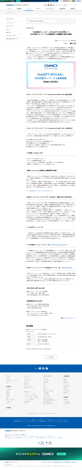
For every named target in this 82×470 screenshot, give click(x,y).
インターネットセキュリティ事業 (16, 5)
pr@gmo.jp (46, 315)
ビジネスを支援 (25, 466)
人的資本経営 (46, 382)
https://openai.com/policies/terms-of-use (44, 190)
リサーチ (44, 466)
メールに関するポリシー (50, 420)
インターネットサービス (9, 466)
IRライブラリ (66, 384)
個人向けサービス (64, 466)
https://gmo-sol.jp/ (67, 267)
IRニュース (8, 29)
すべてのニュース (10, 22)
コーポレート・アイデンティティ (12, 381)
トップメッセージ (9, 389)
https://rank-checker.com (48, 51)
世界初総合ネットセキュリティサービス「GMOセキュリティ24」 (15, 437)
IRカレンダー (66, 389)
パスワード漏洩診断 (30, 437)
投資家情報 (62, 9)
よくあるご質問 (67, 391)
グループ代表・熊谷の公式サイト (32, 414)
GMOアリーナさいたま (47, 398)
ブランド (9, 9)
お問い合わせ (31, 422)
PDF (66, 43)
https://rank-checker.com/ (58, 244)
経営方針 (65, 381)
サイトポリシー (17, 420)
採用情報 (72, 9)
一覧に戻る (51, 357)
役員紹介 (8, 395)
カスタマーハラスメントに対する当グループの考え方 (58, 422)
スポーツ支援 (46, 395)
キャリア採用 (66, 402)
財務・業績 (66, 382)
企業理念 (8, 379)
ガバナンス (45, 388)
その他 (25, 403)
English (64, 5)
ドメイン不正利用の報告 (40, 422)
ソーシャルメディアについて (62, 420)
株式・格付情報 (67, 386)
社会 (44, 386)
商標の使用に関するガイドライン (20, 422)
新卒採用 (65, 400)
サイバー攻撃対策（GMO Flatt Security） (40, 438)
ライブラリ (8, 403)
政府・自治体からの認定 (48, 404)
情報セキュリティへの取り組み (38, 420)
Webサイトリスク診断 (38, 437)
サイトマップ (58, 5)
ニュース (28, 9)
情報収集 (49, 466)
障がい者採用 (67, 404)
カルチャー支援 (46, 397)
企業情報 (19, 9)
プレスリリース (9, 26)
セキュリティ (32, 466)
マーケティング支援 (39, 466)
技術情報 (8, 408)
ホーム (7, 12)
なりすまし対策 (50, 438)
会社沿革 (8, 396)
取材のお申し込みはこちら (69, 318)
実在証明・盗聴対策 (8, 438)
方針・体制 (45, 379)
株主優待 (65, 388)
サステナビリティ (49, 9)
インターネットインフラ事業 (29, 395)
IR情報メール (66, 393)
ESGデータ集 (46, 389)
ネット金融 (53, 466)
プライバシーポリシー (26, 420)
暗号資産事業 (26, 402)
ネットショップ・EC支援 (18, 466)
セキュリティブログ (37, 5)
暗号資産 (58, 466)
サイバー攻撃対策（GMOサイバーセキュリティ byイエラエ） (22, 438)
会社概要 (8, 391)
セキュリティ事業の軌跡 (59, 438)
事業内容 (8, 393)
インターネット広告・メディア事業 (31, 398)
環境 (44, 384)
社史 (27, 5)
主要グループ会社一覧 (10, 400)
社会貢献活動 (46, 393)
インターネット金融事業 (38, 5)
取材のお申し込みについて (12, 38)
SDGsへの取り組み (47, 402)
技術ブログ (10, 5)
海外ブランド (8, 382)
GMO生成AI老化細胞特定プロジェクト (50, 400)
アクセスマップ (9, 402)
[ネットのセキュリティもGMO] (10, 1)
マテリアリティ (46, 381)
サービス (38, 9)
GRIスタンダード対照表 (48, 391)
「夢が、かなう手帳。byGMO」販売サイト (48, 414)
